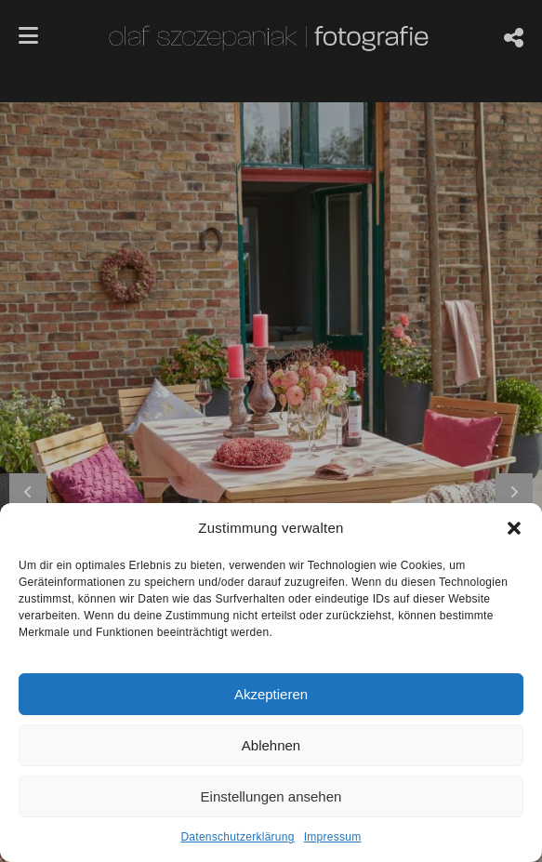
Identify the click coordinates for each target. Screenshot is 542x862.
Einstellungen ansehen (271, 796)
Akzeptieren (271, 694)
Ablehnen (271, 745)
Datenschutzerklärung (237, 836)
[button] (514, 528)
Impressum (333, 836)
